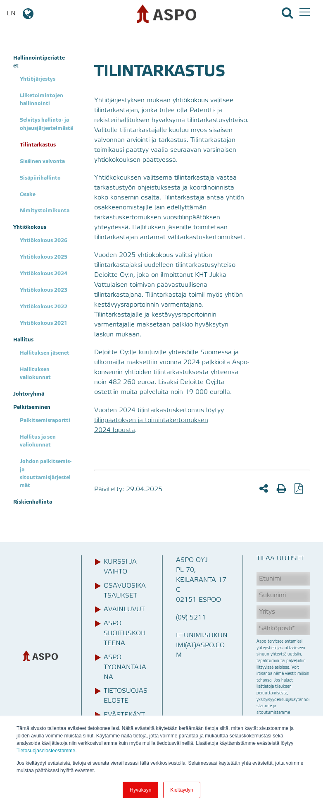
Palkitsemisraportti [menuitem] (45, 420)
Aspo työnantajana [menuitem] (125, 667)
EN (21, 13)
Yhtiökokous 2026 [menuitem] (43, 240)
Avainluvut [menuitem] (124, 609)
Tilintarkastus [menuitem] (38, 145)
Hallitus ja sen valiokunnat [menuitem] (38, 441)
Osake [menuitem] (28, 194)
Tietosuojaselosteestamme (46, 751)
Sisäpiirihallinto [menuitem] (40, 178)
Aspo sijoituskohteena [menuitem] (124, 633)
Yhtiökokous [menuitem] (29, 227)
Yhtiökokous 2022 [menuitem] (43, 307)
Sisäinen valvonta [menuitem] (42, 161)
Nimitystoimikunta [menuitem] (44, 211)
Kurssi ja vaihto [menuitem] (120, 567)
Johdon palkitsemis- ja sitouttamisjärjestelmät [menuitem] (46, 473)
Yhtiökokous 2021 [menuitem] (43, 323)
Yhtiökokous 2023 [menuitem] (43, 290)
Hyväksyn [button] (140, 790)
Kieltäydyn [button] (181, 790)
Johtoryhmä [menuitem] (28, 394)
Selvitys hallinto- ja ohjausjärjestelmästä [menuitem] (46, 124)
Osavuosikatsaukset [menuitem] (125, 591)
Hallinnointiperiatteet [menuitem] (39, 62)
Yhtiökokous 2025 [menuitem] (43, 257)
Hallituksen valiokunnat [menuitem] (35, 373)
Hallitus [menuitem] (23, 340)
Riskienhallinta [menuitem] (32, 502)
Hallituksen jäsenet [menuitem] (44, 353)
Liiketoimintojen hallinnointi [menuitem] (42, 99)
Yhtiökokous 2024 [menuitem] (43, 273)
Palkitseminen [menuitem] (31, 407)
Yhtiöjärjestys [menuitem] (37, 79)
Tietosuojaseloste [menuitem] (125, 696)
